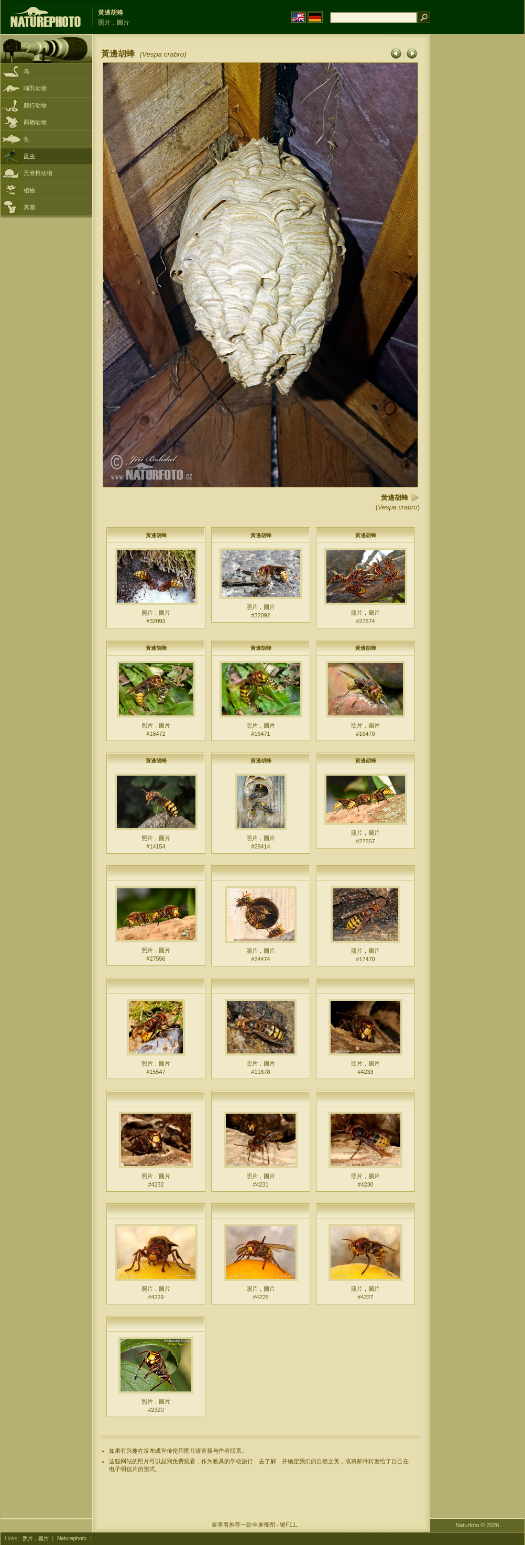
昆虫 (29, 156)
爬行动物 (35, 105)
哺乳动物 (35, 88)
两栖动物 (35, 122)
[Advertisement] (477, 202)
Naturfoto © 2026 (477, 1525)
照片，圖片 (36, 1538)
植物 (29, 190)
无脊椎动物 (38, 173)
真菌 (29, 207)
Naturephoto (71, 1538)
